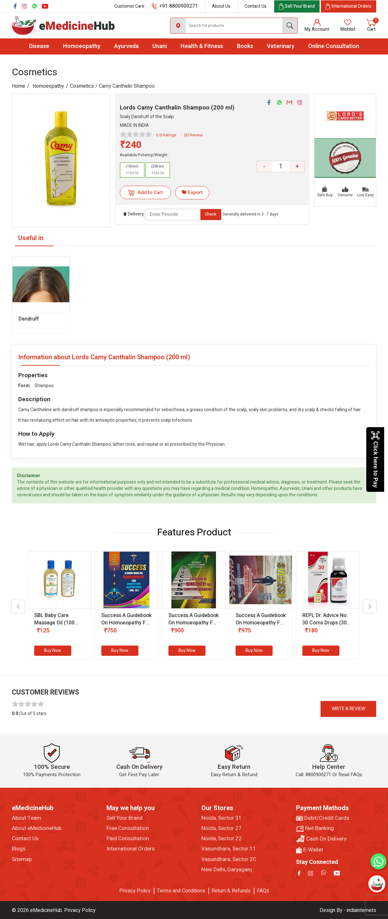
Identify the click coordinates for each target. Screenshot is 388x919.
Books (245, 46)
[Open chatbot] (377, 884)
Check (210, 214)
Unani (159, 46)
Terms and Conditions (181, 891)
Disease (39, 46)
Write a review (348, 708)
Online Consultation (333, 46)
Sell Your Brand (124, 818)
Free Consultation (127, 828)
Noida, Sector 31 (221, 818)
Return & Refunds (231, 891)
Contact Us (255, 6)
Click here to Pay (375, 459)
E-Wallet (309, 850)
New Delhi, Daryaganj (226, 870)
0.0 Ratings (166, 135)
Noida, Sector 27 (221, 828)
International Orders (130, 849)
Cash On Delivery (321, 839)
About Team (26, 818)
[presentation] (18, 606)
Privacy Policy (135, 891)
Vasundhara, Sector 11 (228, 849)
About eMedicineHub (36, 828)
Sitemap (22, 859)
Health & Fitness (202, 46)
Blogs (19, 849)
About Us (221, 6)
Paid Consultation (127, 838)
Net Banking (315, 828)
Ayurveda (126, 46)
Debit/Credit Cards (322, 818)
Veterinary (280, 46)
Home (18, 86)
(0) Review (193, 135)
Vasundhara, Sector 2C (228, 859)
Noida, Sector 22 (221, 838)
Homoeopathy (81, 46)
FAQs (263, 891)
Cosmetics (82, 86)
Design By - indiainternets (348, 910)
